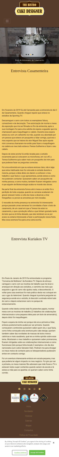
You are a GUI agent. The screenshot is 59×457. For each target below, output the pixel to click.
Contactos (28, 430)
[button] (26, 54)
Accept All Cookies (37, 452)
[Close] (53, 443)
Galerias (28, 421)
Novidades (28, 411)
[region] (29, 45)
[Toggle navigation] (7, 21)
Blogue (28, 425)
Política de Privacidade (28, 435)
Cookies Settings (20, 452)
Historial (28, 416)
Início (28, 406)
